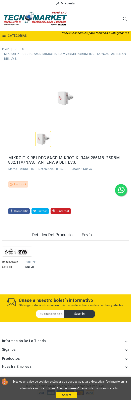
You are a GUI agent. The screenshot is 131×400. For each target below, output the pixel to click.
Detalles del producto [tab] (52, 235)
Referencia (10, 262)
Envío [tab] (87, 235)
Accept (66, 395)
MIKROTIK (26, 169)
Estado (7, 267)
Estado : (76, 169)
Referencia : (46, 169)
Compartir (21, 211)
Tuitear (42, 211)
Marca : (13, 169)
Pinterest (62, 211)
